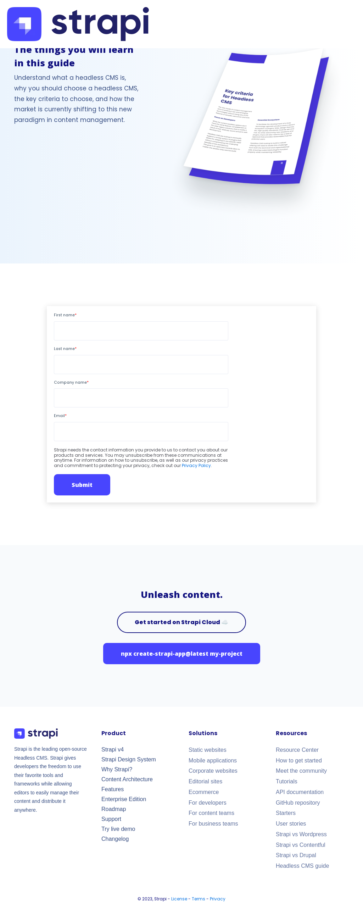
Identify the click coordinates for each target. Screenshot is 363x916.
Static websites (208, 750)
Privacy (217, 899)
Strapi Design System (128, 759)
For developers (208, 803)
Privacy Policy (196, 465)
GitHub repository (298, 803)
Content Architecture (127, 779)
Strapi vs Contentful (300, 845)
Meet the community (301, 771)
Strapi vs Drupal (296, 855)
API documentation (300, 792)
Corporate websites (213, 771)
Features (112, 789)
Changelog (115, 839)
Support (111, 819)
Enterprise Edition (123, 799)
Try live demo (118, 829)
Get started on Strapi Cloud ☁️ (181, 622)
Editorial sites (205, 781)
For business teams (213, 824)
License (179, 899)
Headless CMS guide (302, 866)
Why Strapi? (116, 769)
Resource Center (297, 750)
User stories (291, 824)
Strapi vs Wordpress (301, 834)
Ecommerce (204, 792)
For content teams (211, 813)
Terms (198, 899)
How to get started (299, 760)
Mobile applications (213, 760)
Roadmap (113, 809)
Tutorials (286, 781)
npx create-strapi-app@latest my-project (181, 653)
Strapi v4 (112, 749)
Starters (286, 813)
